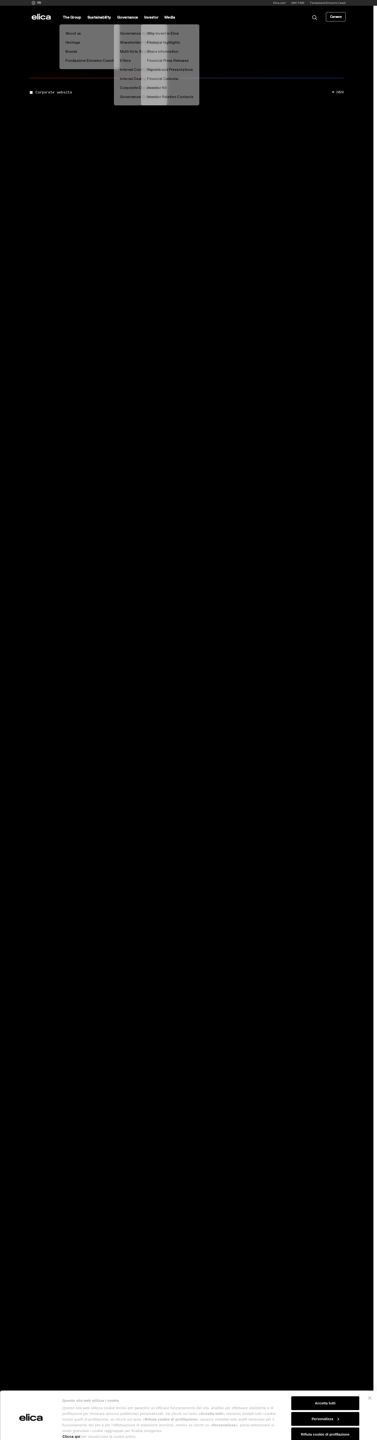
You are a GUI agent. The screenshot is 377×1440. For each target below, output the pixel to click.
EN (39, 3)
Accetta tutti (325, 1384)
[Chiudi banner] (369, 1379)
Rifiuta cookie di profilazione (325, 1415)
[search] (314, 17)
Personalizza (325, 1400)
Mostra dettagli (75, 1431)
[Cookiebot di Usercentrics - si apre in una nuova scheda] (31, 1430)
